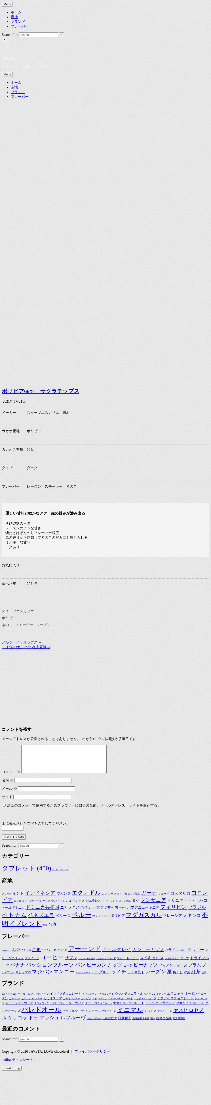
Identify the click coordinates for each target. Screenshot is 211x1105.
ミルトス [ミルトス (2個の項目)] (150, 1016)
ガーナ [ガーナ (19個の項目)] (149, 898)
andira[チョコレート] (19, 1065)
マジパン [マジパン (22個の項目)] (42, 977)
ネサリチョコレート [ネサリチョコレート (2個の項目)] (190, 1008)
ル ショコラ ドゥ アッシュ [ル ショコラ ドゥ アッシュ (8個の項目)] (30, 1023)
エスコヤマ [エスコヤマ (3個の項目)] (175, 999)
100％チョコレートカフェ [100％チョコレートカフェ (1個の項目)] (16, 999)
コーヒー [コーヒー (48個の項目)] (52, 962)
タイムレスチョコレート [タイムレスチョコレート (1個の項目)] (98, 1008)
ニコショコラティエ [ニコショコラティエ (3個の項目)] (160, 1008)
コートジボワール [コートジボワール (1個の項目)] (32, 906)
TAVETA (8, 58)
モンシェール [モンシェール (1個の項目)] (165, 1016)
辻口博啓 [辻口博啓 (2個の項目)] (179, 1023)
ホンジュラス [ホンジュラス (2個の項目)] (101, 921)
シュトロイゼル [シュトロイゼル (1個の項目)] (86, 964)
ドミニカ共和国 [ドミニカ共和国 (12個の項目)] (42, 912)
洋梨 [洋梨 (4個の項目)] (187, 977)
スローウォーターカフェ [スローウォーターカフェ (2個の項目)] (67, 1008)
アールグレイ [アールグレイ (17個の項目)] (116, 954)
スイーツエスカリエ (18, 611)
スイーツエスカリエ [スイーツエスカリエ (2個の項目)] (19, 1008)
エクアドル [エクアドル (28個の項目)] (86, 898)
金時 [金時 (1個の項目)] (204, 978)
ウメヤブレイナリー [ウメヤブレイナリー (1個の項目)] (155, 999)
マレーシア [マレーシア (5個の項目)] (172, 921)
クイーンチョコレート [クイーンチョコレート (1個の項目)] (120, 1004)
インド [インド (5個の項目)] (18, 899)
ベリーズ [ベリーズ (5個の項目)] (63, 921)
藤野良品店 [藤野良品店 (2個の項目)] (164, 1023)
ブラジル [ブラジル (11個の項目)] (197, 912)
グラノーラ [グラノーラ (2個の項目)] (32, 963)
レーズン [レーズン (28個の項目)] (155, 977)
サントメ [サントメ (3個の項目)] (78, 906)
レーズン (43, 625)
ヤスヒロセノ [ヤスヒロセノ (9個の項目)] (188, 1015)
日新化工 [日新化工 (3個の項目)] (124, 1023)
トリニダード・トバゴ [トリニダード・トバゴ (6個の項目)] (187, 905)
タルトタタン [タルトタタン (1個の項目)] (172, 964)
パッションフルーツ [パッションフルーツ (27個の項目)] (50, 970)
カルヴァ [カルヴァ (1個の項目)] (86, 1004)
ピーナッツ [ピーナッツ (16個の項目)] (145, 970)
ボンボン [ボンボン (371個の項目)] (60, 875)
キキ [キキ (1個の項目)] (94, 1004)
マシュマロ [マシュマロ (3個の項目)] (23, 977)
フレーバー (20, 26)
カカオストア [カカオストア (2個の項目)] (52, 1003)
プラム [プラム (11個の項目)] (194, 970)
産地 (14, 17)
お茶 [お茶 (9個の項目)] (16, 955)
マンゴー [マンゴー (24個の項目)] (64, 977)
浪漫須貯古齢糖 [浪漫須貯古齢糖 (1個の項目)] (141, 1024)
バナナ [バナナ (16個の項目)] (17, 970)
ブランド (18, 22)
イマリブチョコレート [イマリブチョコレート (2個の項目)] (65, 999)
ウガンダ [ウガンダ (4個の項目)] (64, 899)
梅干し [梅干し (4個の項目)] (178, 977)
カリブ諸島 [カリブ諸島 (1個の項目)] (134, 899)
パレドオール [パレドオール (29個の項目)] (41, 1015)
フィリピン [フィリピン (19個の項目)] (173, 912)
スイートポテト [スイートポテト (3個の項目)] (128, 963)
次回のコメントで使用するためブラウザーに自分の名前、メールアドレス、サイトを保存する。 (84, 811)
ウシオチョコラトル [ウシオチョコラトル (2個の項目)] (129, 999)
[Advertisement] (86, 681)
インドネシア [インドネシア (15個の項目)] (40, 898)
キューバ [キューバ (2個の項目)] (163, 899)
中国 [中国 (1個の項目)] (44, 930)
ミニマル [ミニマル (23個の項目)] (130, 1015)
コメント (11, 777)
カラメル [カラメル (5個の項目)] (172, 955)
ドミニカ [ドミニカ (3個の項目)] (18, 913)
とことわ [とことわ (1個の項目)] (36, 999)
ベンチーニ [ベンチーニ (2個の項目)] (93, 1016)
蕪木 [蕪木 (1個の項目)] (152, 1024)
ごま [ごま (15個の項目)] (36, 954)
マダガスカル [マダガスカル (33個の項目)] (144, 920)
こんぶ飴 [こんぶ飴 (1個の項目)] (26, 955)
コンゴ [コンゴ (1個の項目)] (17, 906)
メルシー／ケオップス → (22, 642)
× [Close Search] (4, 39)
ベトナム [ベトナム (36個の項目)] (14, 920)
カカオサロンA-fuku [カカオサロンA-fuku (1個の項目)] (31, 1004)
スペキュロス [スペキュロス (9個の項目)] (152, 963)
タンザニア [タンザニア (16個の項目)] (153, 905)
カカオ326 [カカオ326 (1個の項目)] (14, 1004)
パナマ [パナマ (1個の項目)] (122, 913)
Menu (7, 4)
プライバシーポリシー (92, 1057)
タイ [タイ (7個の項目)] (136, 905)
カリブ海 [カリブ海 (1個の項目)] (122, 899)
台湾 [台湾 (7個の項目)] (52, 930)
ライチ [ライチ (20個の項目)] (119, 977)
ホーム (16, 12)
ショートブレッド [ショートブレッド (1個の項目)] (106, 964)
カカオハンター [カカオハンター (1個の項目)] (71, 1004)
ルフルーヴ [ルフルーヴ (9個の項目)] (73, 1023)
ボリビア (9, 618)
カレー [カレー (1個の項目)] (183, 955)
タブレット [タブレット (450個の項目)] (26, 873)
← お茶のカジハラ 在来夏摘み (26, 647)
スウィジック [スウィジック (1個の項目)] (41, 1008)
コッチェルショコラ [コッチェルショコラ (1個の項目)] (145, 1004)
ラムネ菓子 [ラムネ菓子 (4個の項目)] (135, 977)
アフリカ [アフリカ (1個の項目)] (7, 899)
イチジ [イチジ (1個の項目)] (45, 999)
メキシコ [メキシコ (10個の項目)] (192, 920)
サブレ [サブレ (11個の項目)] (71, 963)
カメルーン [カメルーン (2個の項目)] (109, 899)
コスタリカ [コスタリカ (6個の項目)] (180, 898)
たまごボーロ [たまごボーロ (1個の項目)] (49, 955)
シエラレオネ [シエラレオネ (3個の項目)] (95, 906)
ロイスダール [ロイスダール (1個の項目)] (94, 1024)
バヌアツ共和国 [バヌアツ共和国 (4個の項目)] (105, 913)
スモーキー (24, 625)
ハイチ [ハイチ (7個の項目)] (86, 912)
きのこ (7, 625)
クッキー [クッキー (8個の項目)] (196, 955)
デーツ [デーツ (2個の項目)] (184, 963)
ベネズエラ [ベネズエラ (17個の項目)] (41, 920)
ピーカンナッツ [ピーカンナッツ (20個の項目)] (104, 970)
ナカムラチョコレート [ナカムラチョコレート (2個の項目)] (128, 1008)
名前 (7, 785)
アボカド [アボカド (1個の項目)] (62, 955)
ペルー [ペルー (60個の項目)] (81, 920)
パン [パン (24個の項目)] (80, 970)
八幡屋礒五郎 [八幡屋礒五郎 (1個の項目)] (109, 1024)
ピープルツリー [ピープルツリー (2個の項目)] (73, 1016)
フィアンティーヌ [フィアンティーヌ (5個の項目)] (173, 970)
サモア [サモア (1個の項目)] (46, 906)
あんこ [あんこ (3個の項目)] (6, 955)
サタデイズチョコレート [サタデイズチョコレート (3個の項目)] (175, 1003)
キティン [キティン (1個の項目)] (103, 1004)
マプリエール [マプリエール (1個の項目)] (109, 1016)
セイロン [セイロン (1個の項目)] (110, 906)
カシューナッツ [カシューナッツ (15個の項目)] (148, 954)
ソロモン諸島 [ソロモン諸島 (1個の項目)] (123, 906)
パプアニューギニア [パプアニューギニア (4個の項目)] (143, 913)
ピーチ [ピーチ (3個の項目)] (128, 970)
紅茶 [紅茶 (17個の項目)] (196, 977)
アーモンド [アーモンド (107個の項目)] (84, 954)
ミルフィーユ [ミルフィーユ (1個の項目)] (83, 978)
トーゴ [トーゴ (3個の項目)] (6, 913)
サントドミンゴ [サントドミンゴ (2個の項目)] (61, 906)
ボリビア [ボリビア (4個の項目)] (118, 921)
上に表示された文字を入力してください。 (36, 829)
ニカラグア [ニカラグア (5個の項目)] (69, 913)
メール (9, 794)
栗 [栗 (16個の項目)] (169, 977)
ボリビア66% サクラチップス (40, 391)
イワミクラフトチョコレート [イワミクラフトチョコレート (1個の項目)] (98, 999)
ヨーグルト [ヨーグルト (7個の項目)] (100, 977)
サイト (7, 802)
